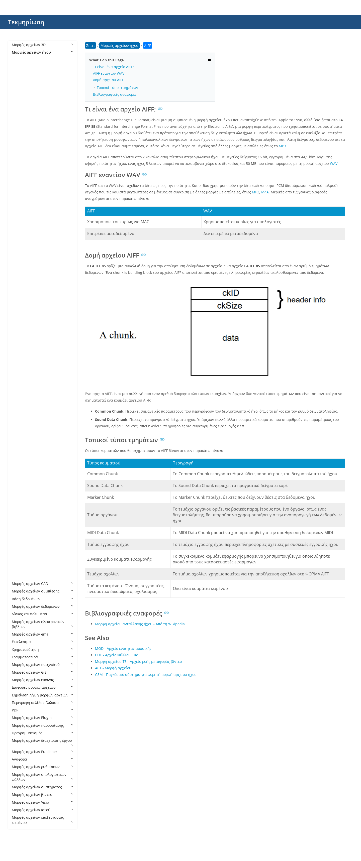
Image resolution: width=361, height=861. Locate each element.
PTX (20, 424)
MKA (21, 295)
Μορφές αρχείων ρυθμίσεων (42, 766)
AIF (19, 113)
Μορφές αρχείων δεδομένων (42, 606)
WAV (20, 530)
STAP (21, 484)
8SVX (21, 67)
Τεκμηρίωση (26, 22)
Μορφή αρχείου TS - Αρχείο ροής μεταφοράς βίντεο (138, 661)
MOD (21, 310)
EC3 (20, 181)
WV (19, 576)
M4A (20, 257)
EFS (20, 189)
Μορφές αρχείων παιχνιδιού (42, 664)
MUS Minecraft (29, 371)
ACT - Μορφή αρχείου (113, 668)
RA (19, 439)
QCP (20, 431)
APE (20, 143)
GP (19, 219)
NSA (20, 394)
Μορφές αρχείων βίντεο (42, 794)
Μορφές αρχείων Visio (42, 802)
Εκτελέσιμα (42, 641)
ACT (20, 105)
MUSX (22, 378)
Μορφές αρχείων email (42, 634)
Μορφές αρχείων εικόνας (42, 679)
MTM (21, 348)
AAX (20, 90)
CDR (20, 166)
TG (19, 500)
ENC (20, 196)
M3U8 (22, 249)
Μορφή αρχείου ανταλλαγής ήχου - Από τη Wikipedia (140, 624)
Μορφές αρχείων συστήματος (42, 787)
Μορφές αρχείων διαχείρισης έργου (42, 742)
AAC (20, 82)
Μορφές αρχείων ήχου (42, 52)
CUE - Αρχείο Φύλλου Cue (116, 655)
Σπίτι (90, 45)
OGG (21, 401)
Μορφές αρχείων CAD (42, 583)
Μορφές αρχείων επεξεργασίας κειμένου (42, 820)
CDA (20, 158)
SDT (20, 462)
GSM (21, 226)
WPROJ (22, 568)
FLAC (21, 204)
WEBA (22, 538)
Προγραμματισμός (42, 732)
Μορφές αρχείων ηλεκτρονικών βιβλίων (42, 624)
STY (20, 492)
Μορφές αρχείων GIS (42, 672)
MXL (20, 386)
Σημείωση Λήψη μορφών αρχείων (42, 695)
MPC (20, 333)
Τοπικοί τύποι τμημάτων (117, 87)
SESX (21, 469)
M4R (20, 280)
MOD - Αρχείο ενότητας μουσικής (123, 648)
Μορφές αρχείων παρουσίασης (42, 725)
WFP (20, 545)
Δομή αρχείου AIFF (108, 79)
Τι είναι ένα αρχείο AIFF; (113, 66)
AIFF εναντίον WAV (108, 73)
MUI (20, 355)
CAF (20, 151)
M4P (20, 272)
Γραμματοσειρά (42, 657)
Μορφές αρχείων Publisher (42, 751)
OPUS (21, 409)
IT (18, 234)
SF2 (20, 477)
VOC (20, 507)
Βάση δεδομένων (42, 598)
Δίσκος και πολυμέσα (42, 613)
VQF (20, 523)
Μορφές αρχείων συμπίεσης (42, 591)
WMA (21, 553)
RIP (19, 454)
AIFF (20, 120)
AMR (21, 136)
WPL (20, 560)
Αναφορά (42, 759)
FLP (19, 211)
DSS (20, 173)
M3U (21, 242)
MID (20, 287)
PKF (20, 416)
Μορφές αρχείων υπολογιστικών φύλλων (42, 777)
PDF (42, 710)
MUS (21, 363)
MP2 (20, 318)
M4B (20, 265)
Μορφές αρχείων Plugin (42, 717)
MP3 (20, 325)
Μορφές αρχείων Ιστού (42, 809)
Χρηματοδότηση (42, 649)
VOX (20, 515)
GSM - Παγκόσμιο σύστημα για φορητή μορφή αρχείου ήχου (146, 674)
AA (19, 75)
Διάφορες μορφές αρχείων (42, 687)
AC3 (20, 97)
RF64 (21, 447)
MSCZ (21, 340)
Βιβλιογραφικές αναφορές (115, 94)
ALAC (21, 128)
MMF (21, 302)
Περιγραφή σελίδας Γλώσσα (42, 702)
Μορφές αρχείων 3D (42, 44)
